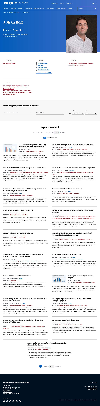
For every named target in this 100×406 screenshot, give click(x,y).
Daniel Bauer (62, 259)
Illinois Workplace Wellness (76, 65)
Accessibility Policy (90, 386)
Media (62, 3)
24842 (20, 278)
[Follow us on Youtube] (20, 401)
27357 (69, 238)
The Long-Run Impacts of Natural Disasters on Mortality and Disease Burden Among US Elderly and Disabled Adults (17, 92)
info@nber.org (7, 391)
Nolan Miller (24, 261)
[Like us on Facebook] (17, 401)
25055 (73, 257)
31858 (24, 213)
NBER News (50, 8)
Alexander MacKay (75, 305)
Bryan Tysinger (37, 153)
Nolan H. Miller (73, 239)
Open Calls (69, 3)
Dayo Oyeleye (62, 216)
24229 (23, 303)
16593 (48, 348)
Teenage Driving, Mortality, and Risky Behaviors (18, 233)
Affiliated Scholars (39, 8)
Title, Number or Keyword (11, 112)
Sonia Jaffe (62, 193)
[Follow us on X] (4, 401)
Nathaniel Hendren (89, 218)
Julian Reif (28, 153)
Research (6, 8)
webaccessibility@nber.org (11, 393)
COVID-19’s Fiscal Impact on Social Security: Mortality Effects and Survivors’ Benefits (32, 146)
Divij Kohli (77, 149)
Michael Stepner (62, 218)
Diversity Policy (92, 388)
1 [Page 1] (40, 366)
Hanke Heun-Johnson (32, 151)
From (75, 110)
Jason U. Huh (14, 237)
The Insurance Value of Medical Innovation (65, 320)
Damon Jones (14, 195)
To (87, 110)
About (70, 8)
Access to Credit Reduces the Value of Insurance (67, 189)
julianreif (40, 65)
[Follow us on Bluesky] (10, 401)
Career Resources (61, 8)
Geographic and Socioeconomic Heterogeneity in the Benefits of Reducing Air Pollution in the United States (72, 234)
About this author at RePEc (44, 73)
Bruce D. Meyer (71, 216)
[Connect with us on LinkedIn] (7, 401)
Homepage (93, 382)
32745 (20, 193)
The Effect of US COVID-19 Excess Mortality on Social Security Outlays (24, 168)
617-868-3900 (7, 390)
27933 (23, 236)
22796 (24, 325)
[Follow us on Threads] (13, 401)
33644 (70, 147)
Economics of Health (9, 63)
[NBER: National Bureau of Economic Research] (17, 4)
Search (81, 8)
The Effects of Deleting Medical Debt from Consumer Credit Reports (73, 145)
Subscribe (55, 3)
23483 (69, 303)
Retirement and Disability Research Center (80, 63)
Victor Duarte (62, 149)
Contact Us (6, 385)
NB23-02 (72, 170)
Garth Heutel (24, 326)
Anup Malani (69, 193)
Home (4, 12)
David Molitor (21, 195)
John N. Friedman (78, 218)
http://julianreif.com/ (43, 69)
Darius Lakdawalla (27, 172)
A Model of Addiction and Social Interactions (17, 276)
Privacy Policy (92, 389)
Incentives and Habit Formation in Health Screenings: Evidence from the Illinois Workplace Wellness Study (24, 190)
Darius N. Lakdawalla (76, 172)
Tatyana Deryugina (15, 214)
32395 (69, 191)
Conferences (28, 8)
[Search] (95, 9)
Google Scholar (42, 67)
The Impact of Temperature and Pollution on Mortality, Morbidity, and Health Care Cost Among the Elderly (16, 86)
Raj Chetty (70, 218)
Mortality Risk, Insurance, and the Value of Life (66, 254)
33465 (24, 170)
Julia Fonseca (70, 149)
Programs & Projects (16, 8)
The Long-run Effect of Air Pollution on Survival (18, 210)
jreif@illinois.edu (43, 63)
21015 (71, 323)
